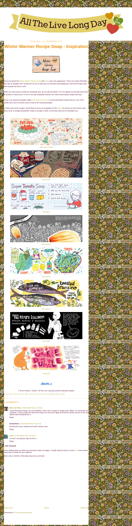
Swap (26, 394)
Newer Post (8, 508)
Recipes (21, 394)
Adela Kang (46, 373)
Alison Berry (46, 212)
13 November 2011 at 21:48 (30, 424)
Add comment (10, 446)
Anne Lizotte (46, 341)
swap (59, 108)
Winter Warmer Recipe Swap (30, 81)
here (76, 450)
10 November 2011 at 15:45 (31, 408)
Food (15, 394)
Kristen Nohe (46, 179)
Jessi (11, 436)
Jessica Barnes (46, 244)
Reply (11, 417)
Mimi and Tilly (15, 408)
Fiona (47, 81)
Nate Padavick (46, 276)
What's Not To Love (36, 394)
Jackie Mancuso (46, 309)
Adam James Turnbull (46, 147)
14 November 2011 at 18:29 (24, 436)
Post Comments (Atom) (23, 512)
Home (46, 508)
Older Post (85, 508)
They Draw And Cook (40, 100)
